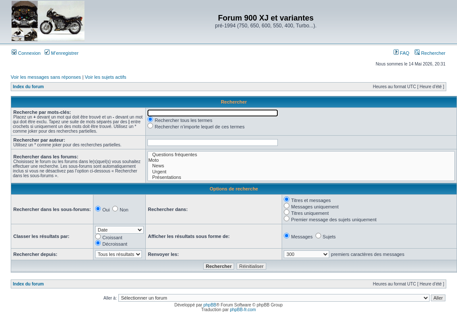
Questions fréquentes (301, 154)
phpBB (209, 305)
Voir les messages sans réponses (46, 77)
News (301, 166)
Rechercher (430, 53)
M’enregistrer (61, 53)
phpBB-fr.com (243, 309)
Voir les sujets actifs (105, 77)
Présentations (301, 177)
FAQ (401, 53)
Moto (301, 160)
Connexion (26, 53)
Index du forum (28, 86)
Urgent (301, 172)
